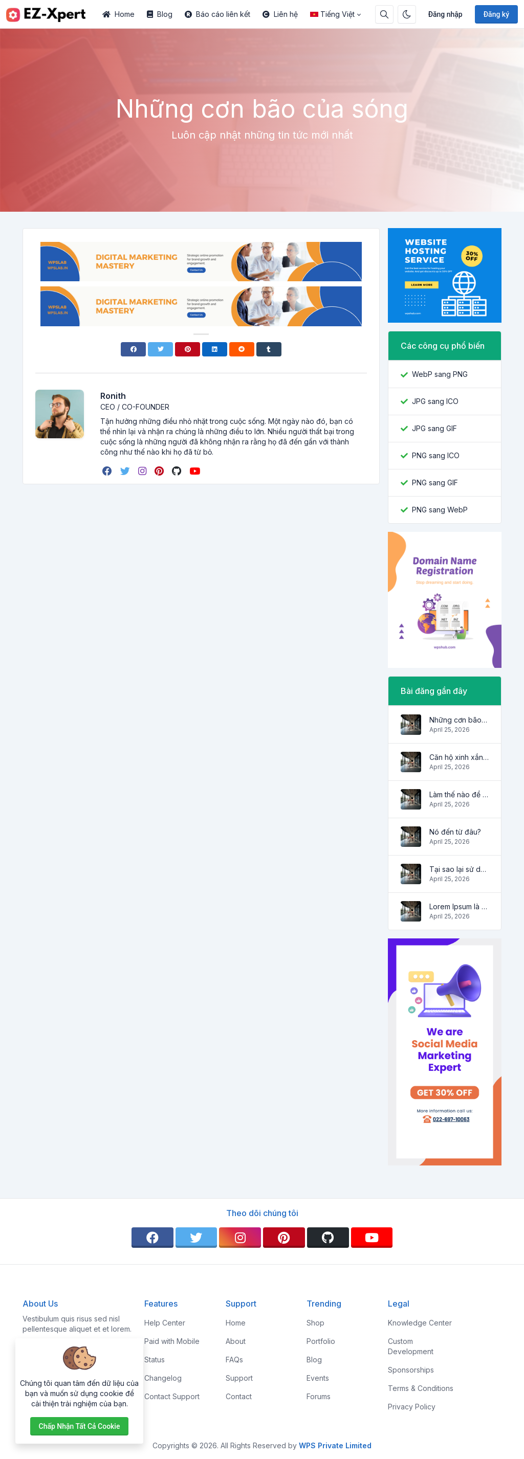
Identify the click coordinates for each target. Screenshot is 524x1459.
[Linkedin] (214, 349)
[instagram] (143, 471)
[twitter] (126, 471)
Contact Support (172, 1396)
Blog (159, 14)
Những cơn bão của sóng (459, 719)
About (236, 1341)
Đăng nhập (445, 14)
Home (118, 14)
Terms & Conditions (420, 1388)
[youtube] (195, 471)
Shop (315, 1322)
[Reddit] (241, 349)
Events (318, 1378)
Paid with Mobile (172, 1341)
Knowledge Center (420, 1322)
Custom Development (410, 1346)
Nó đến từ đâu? (455, 831)
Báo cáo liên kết (217, 14)
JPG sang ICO (435, 401)
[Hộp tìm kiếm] (384, 14)
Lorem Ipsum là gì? (459, 906)
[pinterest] (160, 471)
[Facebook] (133, 349)
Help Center (164, 1322)
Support (239, 1378)
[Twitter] (160, 349)
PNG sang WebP (440, 509)
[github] (177, 471)
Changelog (163, 1378)
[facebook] (108, 471)
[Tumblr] (268, 349)
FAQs (234, 1359)
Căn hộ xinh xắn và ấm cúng (459, 757)
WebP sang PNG (440, 374)
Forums (319, 1396)
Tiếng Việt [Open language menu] (332, 14)
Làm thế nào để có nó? (459, 794)
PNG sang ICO (436, 455)
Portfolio (321, 1341)
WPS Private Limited (335, 1445)
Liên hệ (280, 14)
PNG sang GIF (435, 482)
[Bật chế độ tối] (407, 14)
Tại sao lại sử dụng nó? (459, 869)
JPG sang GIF (434, 428)
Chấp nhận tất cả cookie (79, 1426)
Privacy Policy (411, 1406)
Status (154, 1359)
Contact (239, 1396)
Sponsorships (411, 1369)
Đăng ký (496, 14)
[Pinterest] (187, 349)
